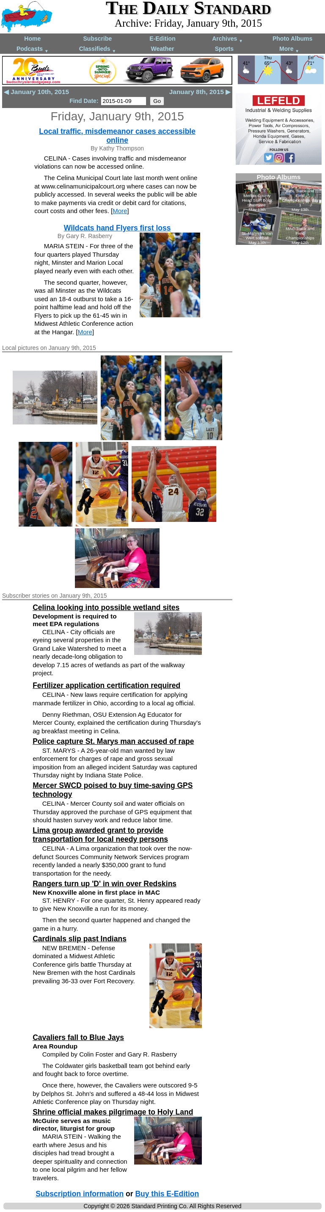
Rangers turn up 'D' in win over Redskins (104, 883)
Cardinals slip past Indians (80, 939)
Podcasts (33, 49)
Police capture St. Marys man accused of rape (113, 741)
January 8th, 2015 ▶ (200, 91)
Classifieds (97, 49)
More (289, 49)
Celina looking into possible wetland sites (106, 607)
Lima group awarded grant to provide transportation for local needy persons (100, 834)
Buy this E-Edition (167, 1194)
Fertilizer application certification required (106, 685)
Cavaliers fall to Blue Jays (78, 1037)
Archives (227, 39)
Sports (224, 48)
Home (32, 38)
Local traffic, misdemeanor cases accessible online (117, 135)
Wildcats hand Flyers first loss (117, 228)
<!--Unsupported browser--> (279, 209)
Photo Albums (292, 38)
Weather (162, 48)
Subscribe (97, 38)
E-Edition (162, 38)
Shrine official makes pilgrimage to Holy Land (113, 1112)
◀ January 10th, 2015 (36, 91)
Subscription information (80, 1194)
